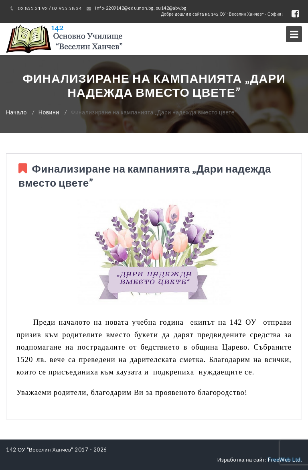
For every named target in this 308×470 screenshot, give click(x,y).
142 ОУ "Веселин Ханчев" (39, 449)
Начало (16, 112)
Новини (48, 112)
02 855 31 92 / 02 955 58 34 (50, 8)
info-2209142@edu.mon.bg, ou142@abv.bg (140, 7)
